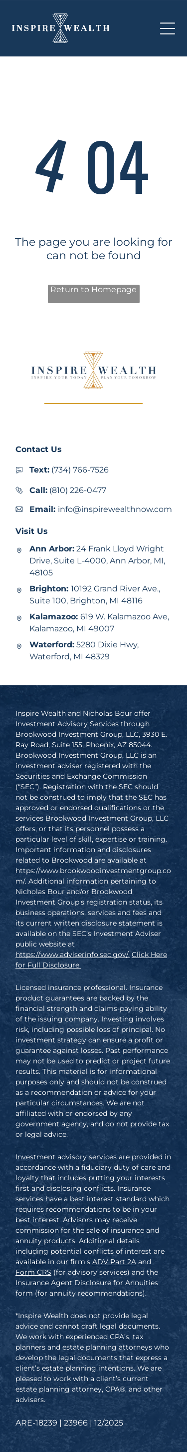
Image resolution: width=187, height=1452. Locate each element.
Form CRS (33, 1272)
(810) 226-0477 (77, 490)
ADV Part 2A (114, 1261)
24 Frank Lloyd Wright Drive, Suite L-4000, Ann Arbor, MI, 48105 (97, 560)
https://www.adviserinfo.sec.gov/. (72, 954)
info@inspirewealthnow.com (115, 509)
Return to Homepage (93, 289)
